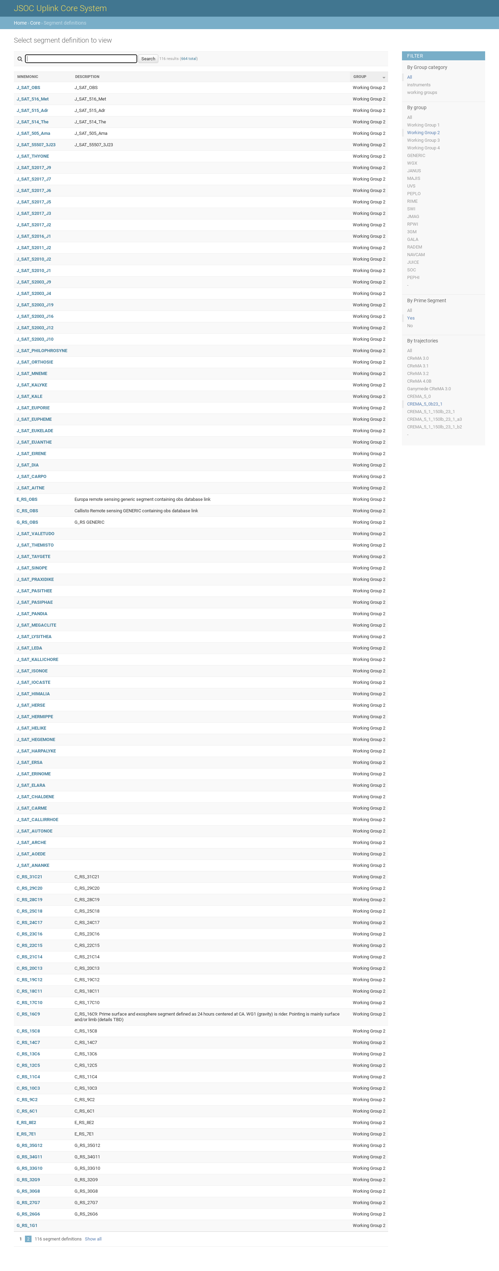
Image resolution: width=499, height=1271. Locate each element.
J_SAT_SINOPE (32, 568)
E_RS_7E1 (26, 1134)
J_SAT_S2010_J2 (34, 259)
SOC (411, 269)
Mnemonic (27, 77)
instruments (419, 84)
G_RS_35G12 (29, 1145)
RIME (412, 201)
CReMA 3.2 (418, 373)
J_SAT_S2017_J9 (34, 167)
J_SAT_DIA (28, 465)
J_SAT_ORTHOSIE (35, 362)
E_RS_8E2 (26, 1122)
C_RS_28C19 (29, 899)
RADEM (414, 247)
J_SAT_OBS (28, 87)
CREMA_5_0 (419, 396)
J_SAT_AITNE (30, 487)
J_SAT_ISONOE (32, 670)
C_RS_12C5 (28, 1065)
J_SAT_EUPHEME (34, 419)
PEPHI (413, 277)
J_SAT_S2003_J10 (35, 339)
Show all (93, 1239)
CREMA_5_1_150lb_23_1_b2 (434, 426)
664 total (188, 58)
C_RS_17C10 (29, 1002)
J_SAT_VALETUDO (35, 533)
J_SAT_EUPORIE (33, 407)
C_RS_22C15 (29, 945)
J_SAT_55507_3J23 (36, 144)
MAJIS (413, 178)
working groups (422, 92)
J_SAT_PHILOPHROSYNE (42, 350)
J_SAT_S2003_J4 (34, 293)
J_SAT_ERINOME (34, 773)
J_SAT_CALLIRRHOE (37, 819)
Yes (411, 318)
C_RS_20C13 (29, 968)
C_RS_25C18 (29, 911)
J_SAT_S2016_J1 (34, 236)
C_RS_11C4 (28, 1076)
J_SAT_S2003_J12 (35, 327)
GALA (412, 239)
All (409, 77)
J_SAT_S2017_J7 (34, 179)
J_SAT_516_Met (33, 99)
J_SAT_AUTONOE (34, 831)
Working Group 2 (423, 132)
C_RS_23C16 (29, 934)
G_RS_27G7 (28, 1202)
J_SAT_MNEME (32, 373)
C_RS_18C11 (29, 991)
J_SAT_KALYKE (32, 385)
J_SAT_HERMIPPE (35, 716)
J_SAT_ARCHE (31, 842)
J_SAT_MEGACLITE (36, 625)
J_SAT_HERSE (31, 705)
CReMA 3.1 (418, 365)
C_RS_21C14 (29, 956)
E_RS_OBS (27, 499)
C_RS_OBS (27, 510)
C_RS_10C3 (28, 1088)
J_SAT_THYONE (33, 156)
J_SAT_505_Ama (33, 133)
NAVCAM (416, 254)
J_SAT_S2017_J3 (34, 213)
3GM (412, 231)
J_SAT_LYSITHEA (34, 636)
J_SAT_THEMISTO (35, 545)
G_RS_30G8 (28, 1191)
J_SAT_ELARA (31, 785)
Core (35, 23)
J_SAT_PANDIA (32, 613)
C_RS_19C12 (29, 979)
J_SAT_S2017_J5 (34, 201)
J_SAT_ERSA (30, 762)
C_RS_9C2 (27, 1099)
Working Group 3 (423, 140)
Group (359, 77)
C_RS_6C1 (27, 1111)
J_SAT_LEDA (29, 648)
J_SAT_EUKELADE (35, 430)
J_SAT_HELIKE (31, 728)
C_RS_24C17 (29, 922)
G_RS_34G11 (29, 1156)
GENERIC (416, 155)
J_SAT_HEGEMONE (36, 739)
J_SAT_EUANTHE (34, 442)
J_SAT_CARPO (31, 476)
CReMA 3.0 (418, 358)
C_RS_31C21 (29, 876)
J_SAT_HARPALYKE (36, 751)
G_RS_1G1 (27, 1225)
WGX (412, 163)
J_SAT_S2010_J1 (34, 270)
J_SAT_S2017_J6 (34, 190)
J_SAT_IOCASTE (33, 682)
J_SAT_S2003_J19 (35, 304)
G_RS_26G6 (28, 1214)
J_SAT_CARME (32, 808)
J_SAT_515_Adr (32, 110)
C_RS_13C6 (28, 1053)
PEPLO (414, 193)
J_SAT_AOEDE (31, 853)
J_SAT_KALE (29, 396)
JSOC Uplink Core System (60, 8)
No (410, 325)
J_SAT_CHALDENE (35, 796)
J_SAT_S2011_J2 (34, 247)
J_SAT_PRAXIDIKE (35, 579)
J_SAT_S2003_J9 (34, 282)
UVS (411, 186)
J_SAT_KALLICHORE (37, 659)
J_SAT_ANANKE (33, 865)
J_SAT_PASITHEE (34, 590)
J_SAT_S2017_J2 (34, 224)
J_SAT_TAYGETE (33, 556)
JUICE (413, 262)
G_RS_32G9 (28, 1179)
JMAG (413, 216)
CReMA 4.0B (419, 381)
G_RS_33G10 (29, 1168)
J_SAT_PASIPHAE (35, 602)
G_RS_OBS (27, 522)
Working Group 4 (423, 147)
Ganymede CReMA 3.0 (429, 388)
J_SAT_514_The (33, 121)
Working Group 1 (423, 125)
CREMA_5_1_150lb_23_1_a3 (434, 419)
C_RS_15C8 (28, 1031)
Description (87, 77)
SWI (411, 208)
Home (20, 23)
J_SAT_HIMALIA (33, 693)
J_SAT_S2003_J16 (35, 316)
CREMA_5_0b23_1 (425, 404)
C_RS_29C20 (29, 888)
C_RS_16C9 (28, 1014)
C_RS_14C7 (28, 1042)
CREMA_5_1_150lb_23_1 (431, 411)
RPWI (412, 224)
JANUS (414, 170)
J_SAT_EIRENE (31, 453)
